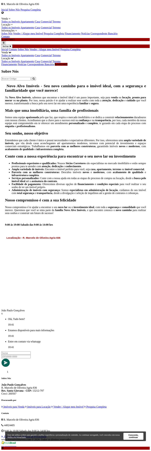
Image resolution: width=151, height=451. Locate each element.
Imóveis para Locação (38, 406)
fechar (7, 46)
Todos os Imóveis (10, 21)
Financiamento (72, 33)
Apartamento (27, 21)
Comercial (46, 21)
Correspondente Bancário (104, 33)
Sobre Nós (14, 9)
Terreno (56, 21)
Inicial (4, 9)
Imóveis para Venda (12, 406)
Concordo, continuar (133, 436)
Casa (37, 21)
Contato (5, 36)
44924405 (61, 64)
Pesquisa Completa (31, 9)
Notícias (85, 33)
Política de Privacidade (17, 437)
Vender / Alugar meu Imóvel (28, 33)
